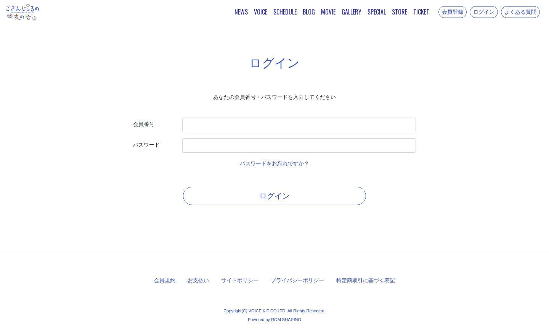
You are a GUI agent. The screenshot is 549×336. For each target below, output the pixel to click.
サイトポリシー (239, 280)
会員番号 (143, 124)
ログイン (483, 12)
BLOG (309, 11)
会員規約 (164, 280)
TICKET (421, 11)
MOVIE (328, 11)
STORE (399, 11)
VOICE (260, 11)
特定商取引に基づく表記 (365, 280)
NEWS (241, 11)
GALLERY (351, 11)
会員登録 (452, 12)
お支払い (198, 280)
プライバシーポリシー (297, 280)
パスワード (146, 145)
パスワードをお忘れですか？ (274, 163)
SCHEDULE (285, 11)
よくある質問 (520, 12)
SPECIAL (377, 11)
